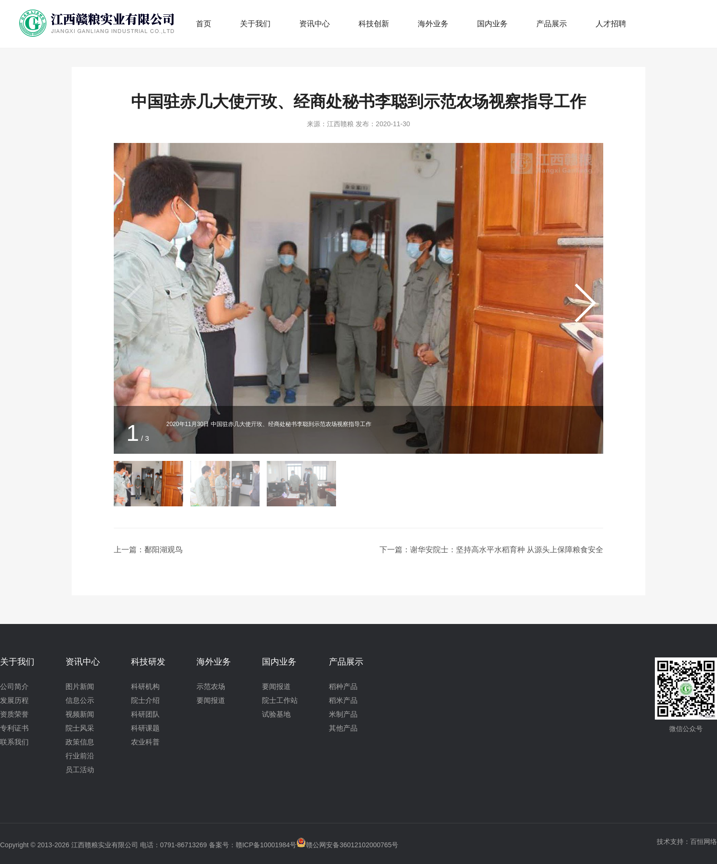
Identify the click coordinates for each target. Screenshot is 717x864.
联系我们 (14, 741)
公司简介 (14, 686)
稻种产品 (343, 686)
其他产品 (343, 728)
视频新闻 (79, 714)
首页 (203, 24)
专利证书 (14, 728)
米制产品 (343, 714)
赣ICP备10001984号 (266, 845)
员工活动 (79, 769)
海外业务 (433, 24)
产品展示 (551, 24)
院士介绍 (145, 700)
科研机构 (145, 686)
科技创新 (373, 24)
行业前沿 (79, 755)
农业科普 (145, 741)
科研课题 (145, 728)
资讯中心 (314, 24)
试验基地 (276, 714)
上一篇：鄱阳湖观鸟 (148, 550)
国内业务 (492, 24)
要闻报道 (210, 700)
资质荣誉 (14, 714)
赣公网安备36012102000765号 (347, 845)
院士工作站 (280, 700)
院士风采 (79, 728)
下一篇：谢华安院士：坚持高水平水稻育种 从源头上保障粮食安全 (491, 550)
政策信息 (79, 741)
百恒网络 (703, 841)
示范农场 (210, 686)
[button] (584, 303)
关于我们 (255, 24)
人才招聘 (611, 24)
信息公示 (79, 700)
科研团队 (145, 714)
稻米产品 (343, 700)
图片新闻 (79, 686)
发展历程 (14, 700)
